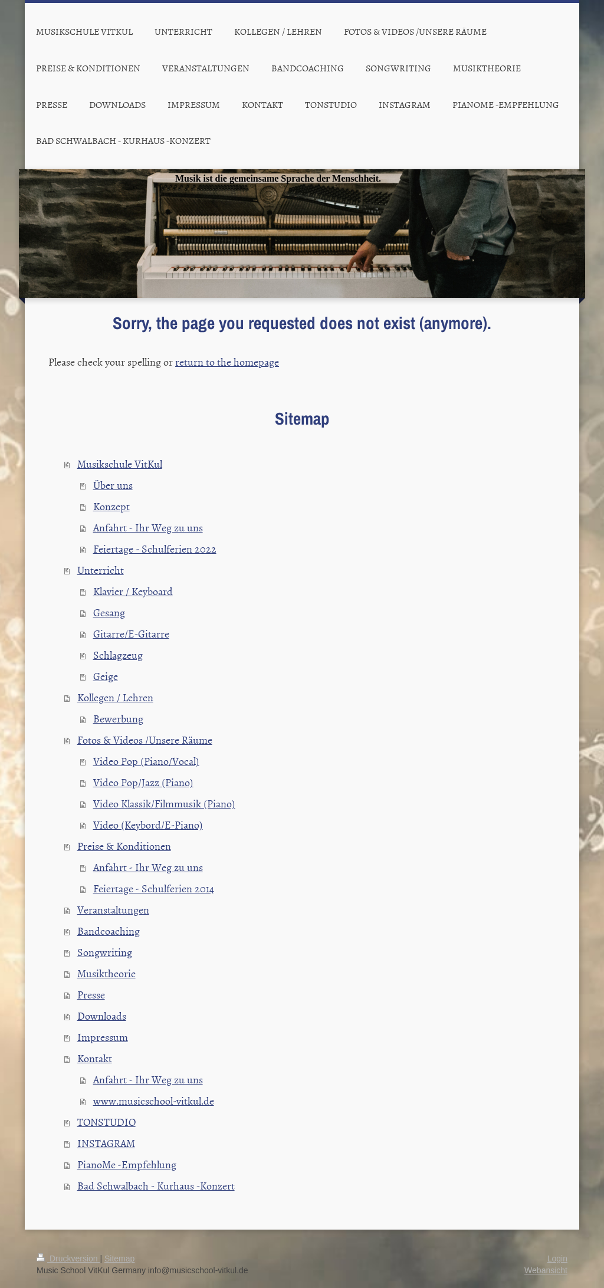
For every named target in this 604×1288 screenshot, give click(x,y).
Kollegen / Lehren (115, 697)
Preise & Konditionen (124, 846)
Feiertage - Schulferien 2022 (154, 549)
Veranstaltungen (113, 910)
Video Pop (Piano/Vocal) (146, 761)
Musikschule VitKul (119, 464)
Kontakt (94, 1058)
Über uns (113, 485)
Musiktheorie (106, 973)
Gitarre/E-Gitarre (131, 634)
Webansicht (545, 1270)
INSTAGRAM (106, 1143)
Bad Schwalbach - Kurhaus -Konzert (156, 1186)
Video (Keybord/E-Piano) (148, 825)
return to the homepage (227, 362)
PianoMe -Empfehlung (126, 1164)
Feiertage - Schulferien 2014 (153, 888)
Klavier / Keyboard (133, 591)
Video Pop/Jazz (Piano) (143, 782)
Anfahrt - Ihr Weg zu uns (148, 527)
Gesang (109, 612)
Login (557, 1258)
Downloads (101, 1016)
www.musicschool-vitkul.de (153, 1101)
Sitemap (119, 1258)
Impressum (102, 1037)
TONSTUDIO (106, 1122)
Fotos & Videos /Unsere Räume (144, 740)
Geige (105, 676)
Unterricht (100, 570)
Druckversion (68, 1258)
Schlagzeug (118, 655)
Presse (91, 995)
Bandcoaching (108, 931)
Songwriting (104, 952)
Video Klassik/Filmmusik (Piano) (164, 803)
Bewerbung (118, 719)
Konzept (111, 506)
